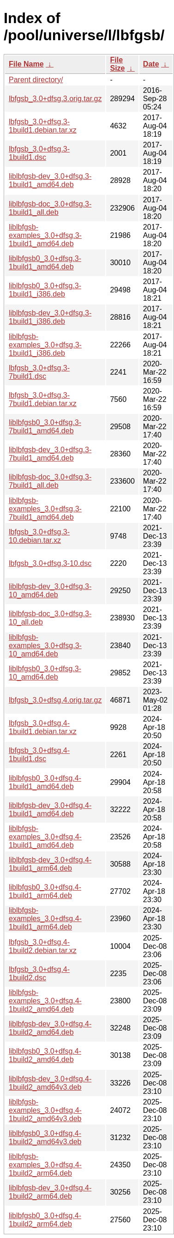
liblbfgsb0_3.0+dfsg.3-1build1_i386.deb (45, 290)
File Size (117, 64)
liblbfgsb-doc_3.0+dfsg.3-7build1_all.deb (50, 481)
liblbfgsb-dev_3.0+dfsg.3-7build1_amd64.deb (50, 454)
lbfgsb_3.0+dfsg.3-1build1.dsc (39, 153)
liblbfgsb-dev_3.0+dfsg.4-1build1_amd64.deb (50, 809)
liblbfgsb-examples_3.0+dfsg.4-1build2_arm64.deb (45, 1165)
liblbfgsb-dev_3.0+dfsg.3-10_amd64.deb (50, 591)
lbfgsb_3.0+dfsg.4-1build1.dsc (39, 754)
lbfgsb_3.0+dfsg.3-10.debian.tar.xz (39, 536)
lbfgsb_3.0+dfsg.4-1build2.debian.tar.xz (43, 946)
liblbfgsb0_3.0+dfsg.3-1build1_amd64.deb (45, 263)
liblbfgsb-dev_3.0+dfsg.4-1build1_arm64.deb (50, 864)
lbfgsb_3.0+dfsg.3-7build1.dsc (39, 372)
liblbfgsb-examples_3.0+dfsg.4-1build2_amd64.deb (45, 1001)
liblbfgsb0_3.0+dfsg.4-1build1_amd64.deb (45, 782)
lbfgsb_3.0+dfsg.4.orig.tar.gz (55, 700)
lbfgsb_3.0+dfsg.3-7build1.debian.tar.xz (43, 399)
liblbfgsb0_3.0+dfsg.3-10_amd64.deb (45, 673)
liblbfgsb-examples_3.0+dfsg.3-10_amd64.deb (45, 645)
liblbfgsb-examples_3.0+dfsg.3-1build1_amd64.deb (45, 235)
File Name (26, 64)
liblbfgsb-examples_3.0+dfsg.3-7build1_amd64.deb (45, 509)
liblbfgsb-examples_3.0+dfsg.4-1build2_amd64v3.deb (45, 1110)
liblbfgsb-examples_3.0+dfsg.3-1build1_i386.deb (45, 345)
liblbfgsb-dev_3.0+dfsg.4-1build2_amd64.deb (50, 1028)
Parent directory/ (36, 80)
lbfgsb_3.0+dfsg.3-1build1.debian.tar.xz (43, 126)
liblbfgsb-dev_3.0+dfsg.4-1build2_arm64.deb (50, 1192)
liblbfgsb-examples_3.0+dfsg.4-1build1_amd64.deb (45, 837)
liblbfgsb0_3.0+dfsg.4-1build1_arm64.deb (45, 891)
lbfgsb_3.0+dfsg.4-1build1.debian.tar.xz (43, 727)
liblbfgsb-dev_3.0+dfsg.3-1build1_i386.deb (50, 317)
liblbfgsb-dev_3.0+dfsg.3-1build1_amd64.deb (50, 180)
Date (151, 64)
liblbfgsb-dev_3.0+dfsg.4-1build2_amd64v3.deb (50, 1083)
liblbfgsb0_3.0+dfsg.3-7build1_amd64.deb (45, 427)
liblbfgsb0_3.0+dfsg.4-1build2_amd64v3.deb (45, 1137)
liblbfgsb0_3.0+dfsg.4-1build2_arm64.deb (45, 1220)
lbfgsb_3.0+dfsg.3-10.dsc (50, 563)
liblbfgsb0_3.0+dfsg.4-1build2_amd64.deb (45, 1055)
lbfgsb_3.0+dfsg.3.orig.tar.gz (55, 99)
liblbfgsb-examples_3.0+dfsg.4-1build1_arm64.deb (45, 918)
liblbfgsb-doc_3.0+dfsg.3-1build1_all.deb (50, 208)
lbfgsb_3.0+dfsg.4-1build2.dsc (39, 973)
